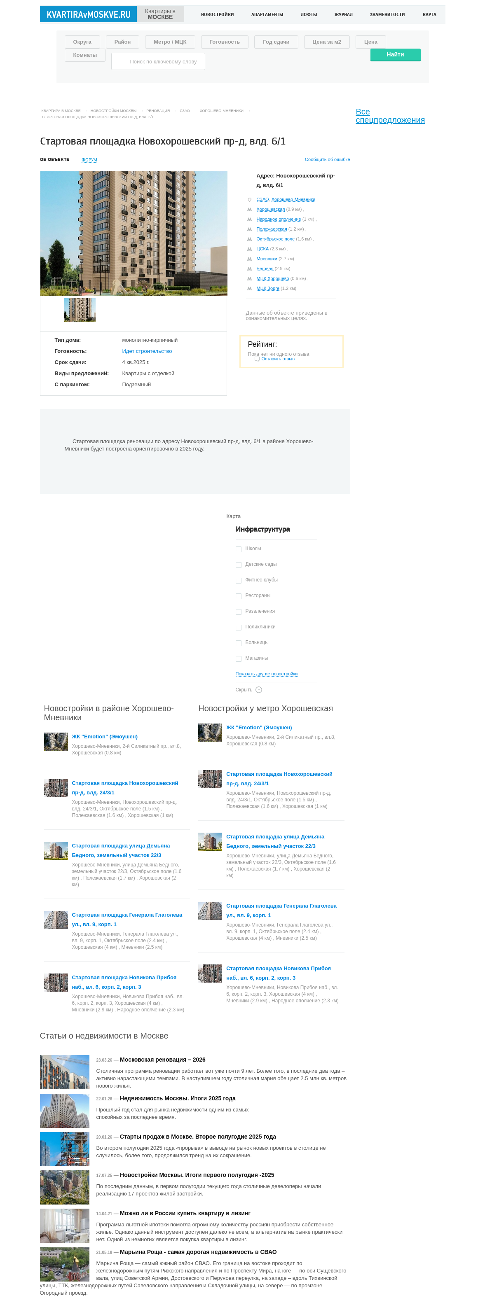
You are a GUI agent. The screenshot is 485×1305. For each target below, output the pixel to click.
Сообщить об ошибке (327, 159)
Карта (429, 15)
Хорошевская (271, 209)
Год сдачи (276, 42)
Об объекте (54, 159)
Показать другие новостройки (267, 674)
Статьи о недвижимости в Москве (104, 1035)
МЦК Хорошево (273, 278)
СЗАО (263, 199)
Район (123, 42)
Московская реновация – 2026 (163, 1059)
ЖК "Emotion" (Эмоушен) (105, 736)
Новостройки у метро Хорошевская (265, 708)
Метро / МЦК (170, 42)
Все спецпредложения (390, 115)
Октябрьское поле (276, 238)
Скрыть (244, 690)
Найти (395, 54)
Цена (370, 42)
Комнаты (85, 55)
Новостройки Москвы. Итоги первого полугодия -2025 (197, 1175)
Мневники (267, 258)
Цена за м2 (327, 42)
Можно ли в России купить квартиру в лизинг (185, 1213)
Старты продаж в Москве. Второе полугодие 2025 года (198, 1136)
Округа (82, 42)
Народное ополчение (279, 219)
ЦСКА (263, 248)
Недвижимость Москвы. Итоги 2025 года (178, 1098)
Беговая (265, 268)
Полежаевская (272, 228)
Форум (89, 160)
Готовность (225, 42)
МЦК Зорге (268, 288)
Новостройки (217, 15)
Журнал (344, 15)
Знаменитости (387, 15)
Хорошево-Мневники (293, 199)
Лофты (309, 15)
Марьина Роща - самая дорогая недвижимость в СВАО (198, 1252)
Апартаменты (267, 15)
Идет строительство (147, 351)
